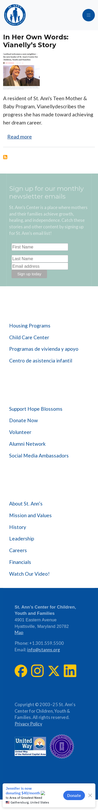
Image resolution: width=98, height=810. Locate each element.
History (17, 527)
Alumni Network (27, 444)
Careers (18, 550)
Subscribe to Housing (5, 157)
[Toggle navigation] (88, 15)
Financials (20, 562)
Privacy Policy (28, 723)
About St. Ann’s (26, 504)
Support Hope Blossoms (35, 409)
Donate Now (23, 420)
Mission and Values (30, 515)
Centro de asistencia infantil (40, 361)
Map (19, 632)
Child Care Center (29, 337)
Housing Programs (29, 326)
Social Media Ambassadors (39, 455)
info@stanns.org (43, 649)
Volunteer (20, 432)
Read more (19, 137)
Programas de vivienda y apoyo (43, 349)
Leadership (21, 538)
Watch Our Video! (29, 574)
